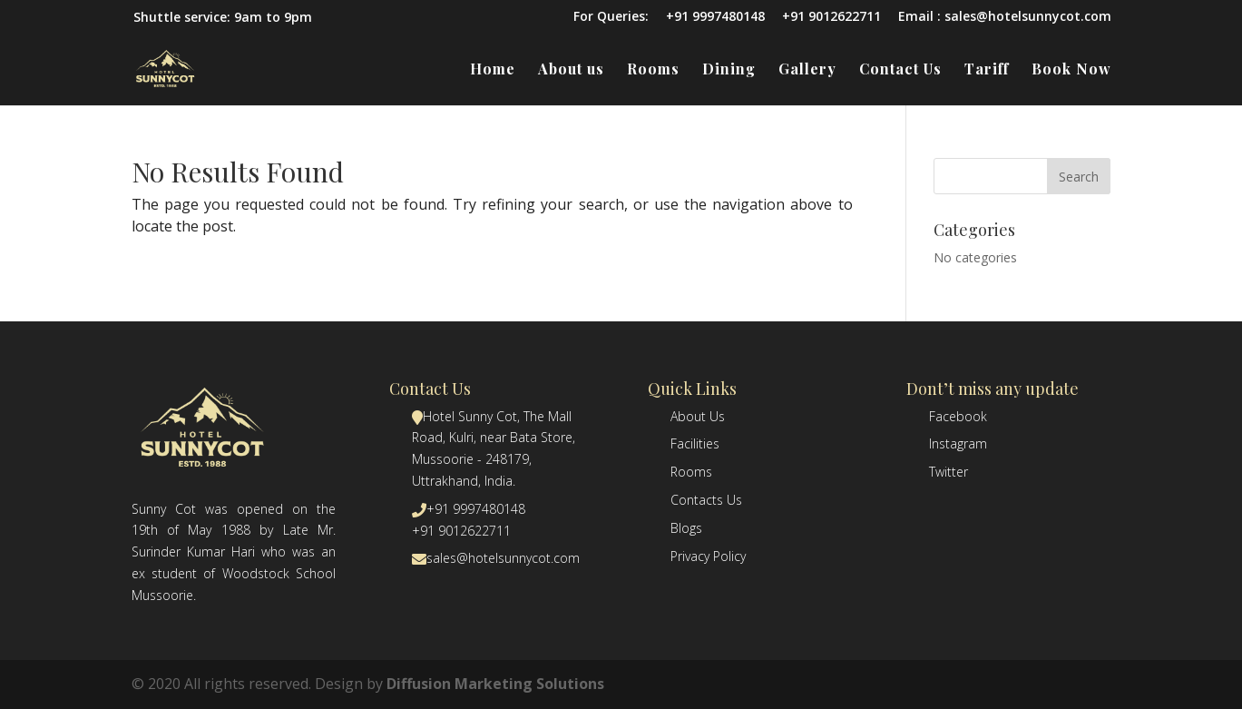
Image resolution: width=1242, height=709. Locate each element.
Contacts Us (706, 499)
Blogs (686, 528)
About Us (697, 416)
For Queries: (611, 17)
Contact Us (900, 70)
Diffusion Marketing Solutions (495, 684)
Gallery (807, 70)
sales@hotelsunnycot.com (503, 557)
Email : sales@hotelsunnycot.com (1004, 17)
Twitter (948, 471)
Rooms (653, 70)
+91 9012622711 (831, 17)
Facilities (694, 443)
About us (571, 70)
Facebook (958, 416)
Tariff (986, 70)
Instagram (958, 443)
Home (492, 70)
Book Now (1071, 70)
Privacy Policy (708, 556)
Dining (729, 70)
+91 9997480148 (715, 17)
